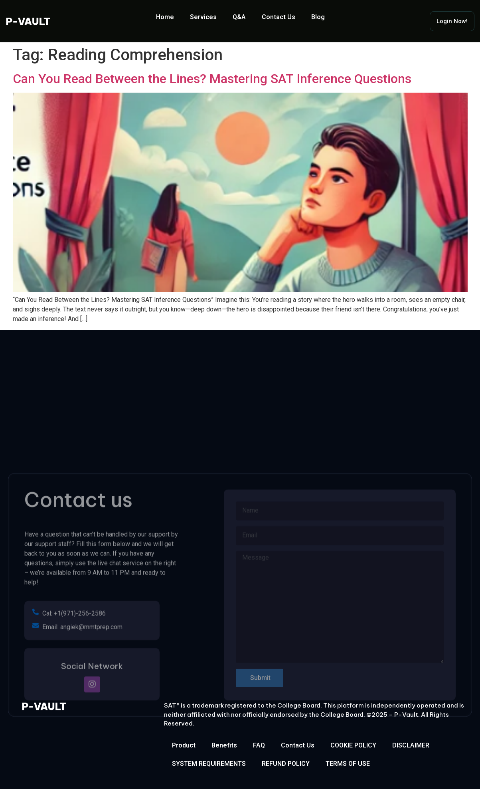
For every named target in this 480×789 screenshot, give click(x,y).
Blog (318, 17)
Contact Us (278, 17)
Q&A (239, 17)
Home (165, 17)
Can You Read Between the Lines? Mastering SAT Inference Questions (212, 78)
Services (203, 17)
